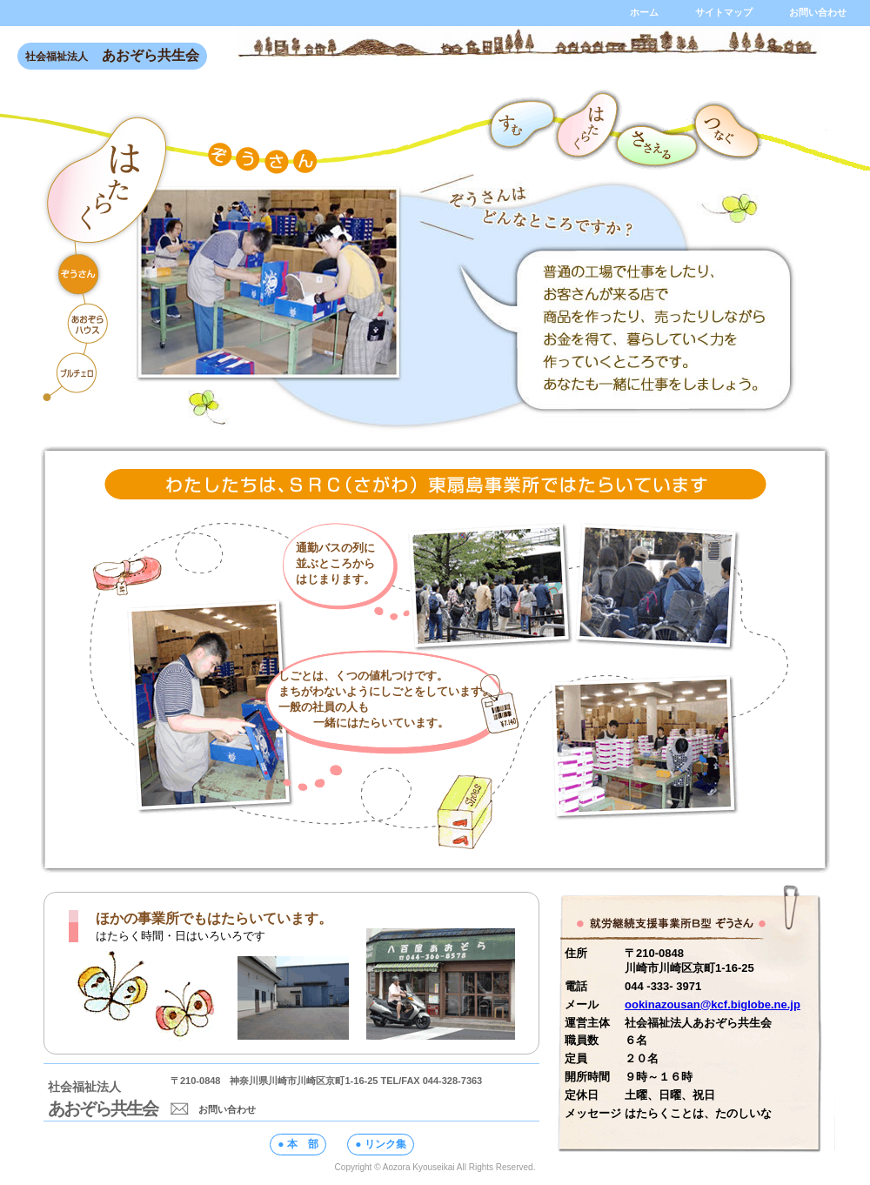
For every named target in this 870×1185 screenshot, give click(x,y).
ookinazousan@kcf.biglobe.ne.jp (712, 1004)
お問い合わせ (213, 1109)
